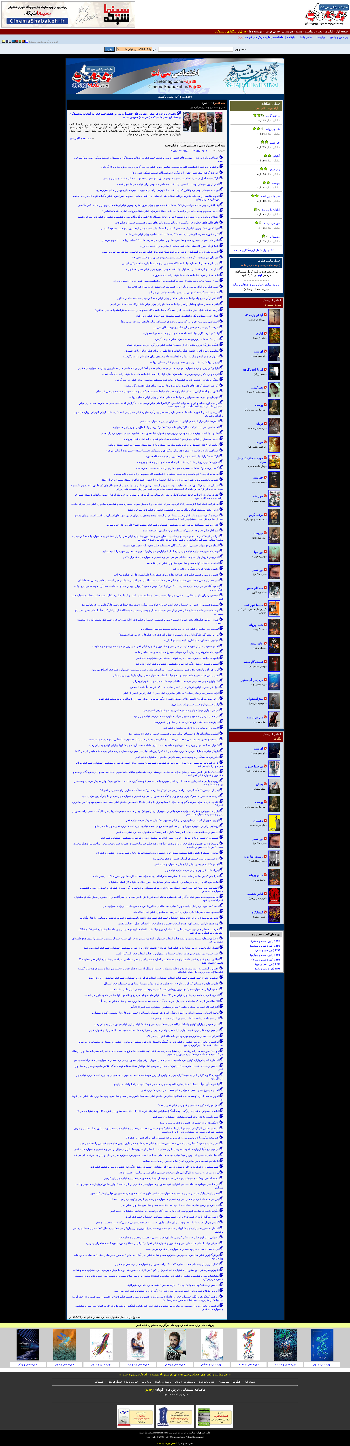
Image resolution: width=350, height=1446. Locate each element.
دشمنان (275, 236)
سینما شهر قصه (270, 196)
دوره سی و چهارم (138, 1364)
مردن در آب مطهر (252, 680)
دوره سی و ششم (211, 1364)
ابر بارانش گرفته (253, 369)
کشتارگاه (257, 912)
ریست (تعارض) (253, 856)
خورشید (275, 142)
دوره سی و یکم (27, 1364)
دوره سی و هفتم (249, 1364)
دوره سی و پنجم (175, 1364)
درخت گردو (273, 115)
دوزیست (257, 533)
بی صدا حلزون (254, 766)
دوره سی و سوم (101, 1364)
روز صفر (274, 169)
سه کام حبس (255, 588)
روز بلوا (258, 552)
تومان (259, 423)
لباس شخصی (255, 894)
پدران (259, 784)
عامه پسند (256, 643)
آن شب (258, 351)
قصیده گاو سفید (253, 662)
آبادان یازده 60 (271, 209)
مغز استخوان (255, 698)
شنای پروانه (272, 129)
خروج (259, 442)
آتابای (276, 156)
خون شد (258, 496)
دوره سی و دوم (64, 1364)
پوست (276, 183)
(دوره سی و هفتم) (265, 941)
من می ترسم (272, 223)
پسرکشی (257, 387)
